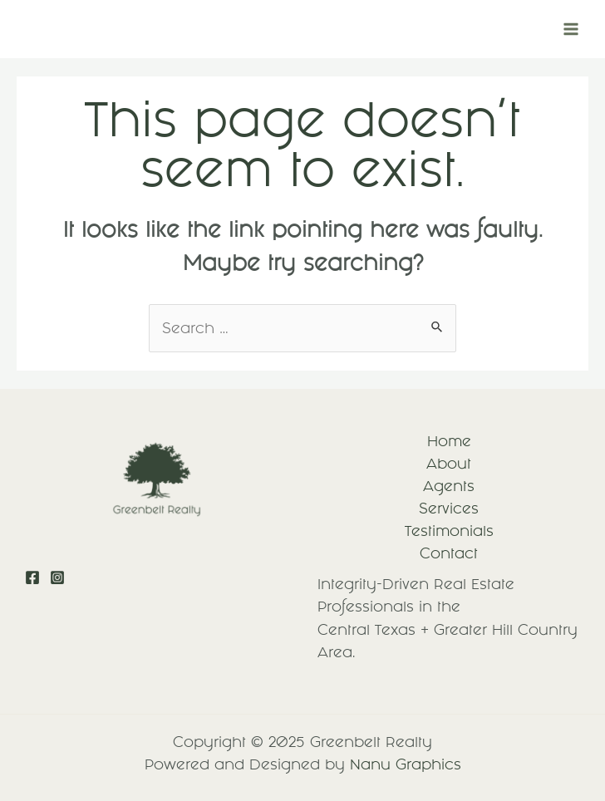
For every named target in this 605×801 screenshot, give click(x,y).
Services (449, 508)
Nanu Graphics (405, 764)
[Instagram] (57, 577)
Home (449, 441)
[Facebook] (32, 577)
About (448, 464)
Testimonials (449, 531)
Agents (449, 486)
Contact (449, 553)
